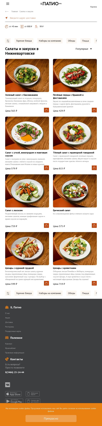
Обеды (71, 40)
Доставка (9, 322)
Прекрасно (51, 418)
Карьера (8, 343)
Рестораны (9, 327)
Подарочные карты (13, 331)
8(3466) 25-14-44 (14, 372)
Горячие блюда (24, 40)
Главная (15, 11)
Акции (7, 318)
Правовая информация (14, 352)
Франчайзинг (10, 348)
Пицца (85, 40)
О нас (7, 313)
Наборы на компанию (50, 40)
